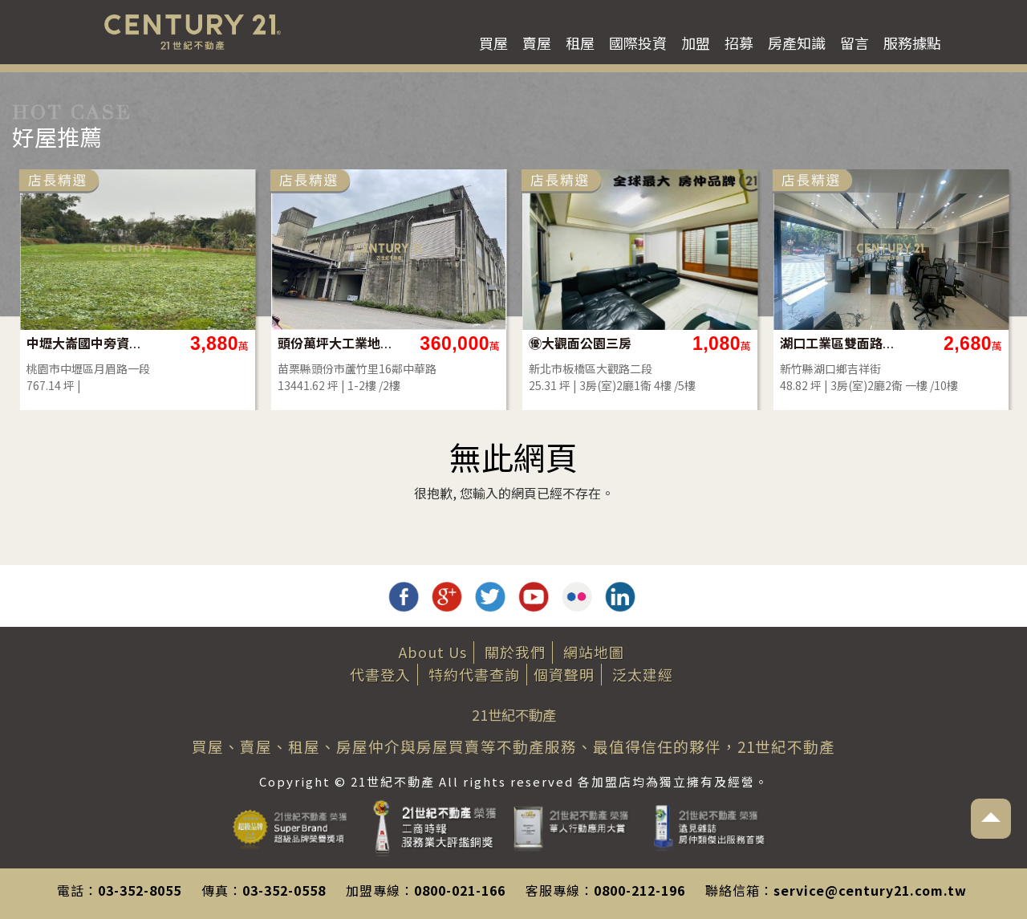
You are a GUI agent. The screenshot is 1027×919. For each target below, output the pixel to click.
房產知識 (797, 42)
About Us (433, 651)
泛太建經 (642, 674)
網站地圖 (593, 651)
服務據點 (912, 42)
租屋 (580, 42)
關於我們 (515, 651)
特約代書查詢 (474, 674)
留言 (854, 42)
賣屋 (536, 42)
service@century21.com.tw (870, 890)
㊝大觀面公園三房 (899, 343)
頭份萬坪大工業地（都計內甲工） (655, 343)
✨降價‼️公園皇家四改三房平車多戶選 (153, 343)
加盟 (695, 42)
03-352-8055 (139, 890)
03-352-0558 (284, 890)
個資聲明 (564, 674)
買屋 (493, 42)
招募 (739, 42)
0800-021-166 (459, 890)
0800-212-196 (639, 890)
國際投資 (638, 42)
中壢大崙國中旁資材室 (404, 343)
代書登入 (380, 674)
